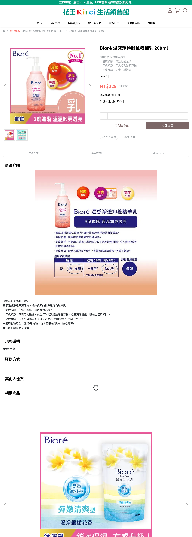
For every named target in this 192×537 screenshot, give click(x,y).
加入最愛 (109, 137)
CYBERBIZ (99, 527)
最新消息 (114, 23)
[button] (90, 86)
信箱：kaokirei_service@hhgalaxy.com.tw (29, 513)
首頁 (39, 23)
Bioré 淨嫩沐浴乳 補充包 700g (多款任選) (36, 459)
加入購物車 (122, 125)
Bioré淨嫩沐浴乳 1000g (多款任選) (96, 458)
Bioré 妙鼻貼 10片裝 (156, 458)
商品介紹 (34, 153)
